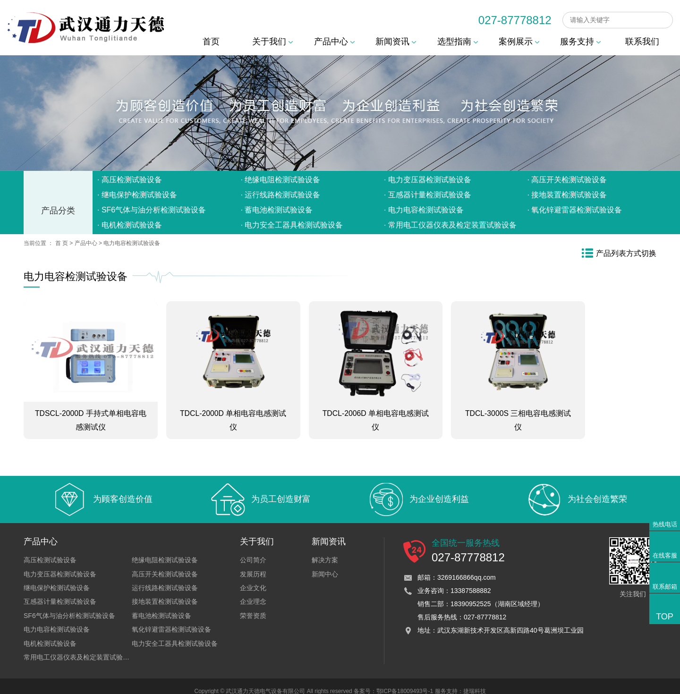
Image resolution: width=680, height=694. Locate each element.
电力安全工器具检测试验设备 (175, 633)
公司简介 (253, 549)
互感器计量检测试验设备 (60, 591)
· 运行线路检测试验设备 (281, 195)
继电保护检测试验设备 (57, 577)
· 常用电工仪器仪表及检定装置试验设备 (450, 225)
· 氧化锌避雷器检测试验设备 (574, 210)
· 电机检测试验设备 (129, 225)
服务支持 (580, 41)
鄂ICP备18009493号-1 (404, 681)
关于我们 (272, 41)
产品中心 (334, 41)
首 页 (61, 243)
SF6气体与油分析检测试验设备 (69, 605)
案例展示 (519, 41)
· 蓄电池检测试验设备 (277, 210)
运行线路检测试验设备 (165, 577)
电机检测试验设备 (50, 633)
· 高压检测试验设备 (129, 180)
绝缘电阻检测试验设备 (165, 549)
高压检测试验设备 (50, 549)
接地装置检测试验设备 (165, 591)
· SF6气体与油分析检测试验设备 (151, 210)
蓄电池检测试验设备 (161, 605)
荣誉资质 (253, 605)
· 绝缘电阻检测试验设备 (281, 180)
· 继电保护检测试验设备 (137, 195)
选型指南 (457, 41)
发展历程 (253, 563)
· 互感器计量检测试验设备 (427, 195)
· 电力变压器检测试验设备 (427, 180)
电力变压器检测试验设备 (60, 563)
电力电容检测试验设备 (131, 243)
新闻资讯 (395, 41)
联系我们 (642, 41)
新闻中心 (325, 563)
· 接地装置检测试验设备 (567, 195)
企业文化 (253, 577)
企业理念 (253, 591)
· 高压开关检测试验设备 (567, 180)
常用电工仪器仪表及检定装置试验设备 (80, 647)
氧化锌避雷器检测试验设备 (171, 619)
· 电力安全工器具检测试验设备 (292, 225)
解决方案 (325, 549)
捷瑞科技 (474, 681)
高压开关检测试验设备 (165, 563)
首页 (211, 41)
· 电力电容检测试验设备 (424, 210)
